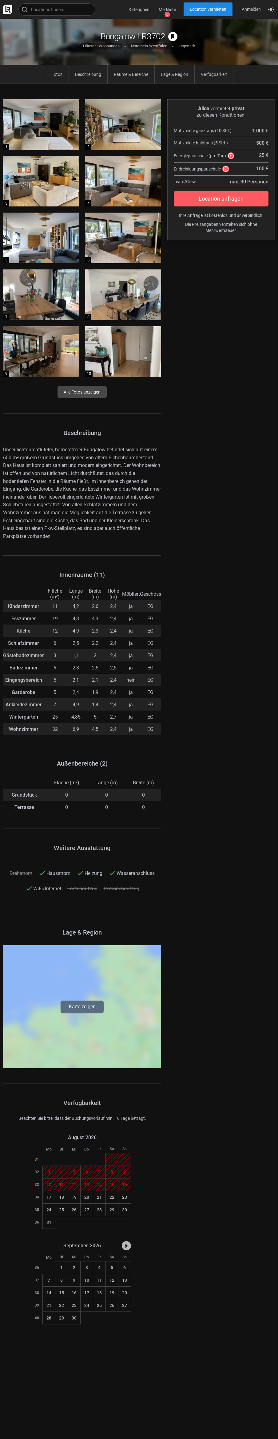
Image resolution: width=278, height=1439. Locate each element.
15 (61, 1292)
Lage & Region (174, 74)
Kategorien (139, 9)
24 (48, 1209)
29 (111, 1209)
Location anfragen (221, 198)
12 (111, 1280)
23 (124, 1197)
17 (48, 1197)
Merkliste (167, 9)
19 (74, 1197)
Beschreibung (88, 74)
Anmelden (251, 9)
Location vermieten (208, 9)
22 (111, 1197)
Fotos (56, 74)
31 (48, 1222)
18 (61, 1197)
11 (99, 1280)
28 (99, 1209)
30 (124, 1209)
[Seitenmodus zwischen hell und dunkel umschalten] (271, 10)
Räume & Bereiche (131, 74)
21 (99, 1197)
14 (48, 1292)
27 (86, 1209)
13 (124, 1280)
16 (74, 1292)
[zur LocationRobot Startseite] (6, 9)
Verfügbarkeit (214, 74)
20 (86, 1197)
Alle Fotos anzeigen (82, 392)
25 (61, 1209)
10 (86, 1280)
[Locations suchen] (56, 9)
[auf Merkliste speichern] (172, 36)
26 (74, 1209)
